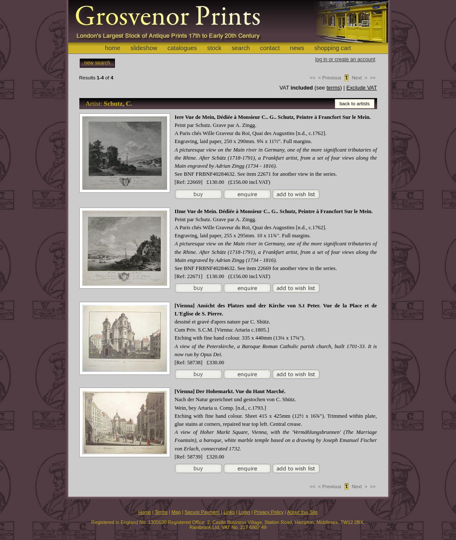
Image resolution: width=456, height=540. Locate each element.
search (241, 48)
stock (214, 48)
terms (333, 87)
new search (97, 63)
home (112, 48)
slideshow (143, 48)
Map (176, 512)
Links (229, 512)
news (297, 48)
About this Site (302, 512)
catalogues (182, 48)
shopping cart (332, 48)
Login (244, 512)
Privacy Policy (269, 512)
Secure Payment (202, 512)
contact (270, 48)
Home (144, 512)
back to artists (354, 103)
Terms (161, 512)
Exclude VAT (361, 87)
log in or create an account (345, 59)
